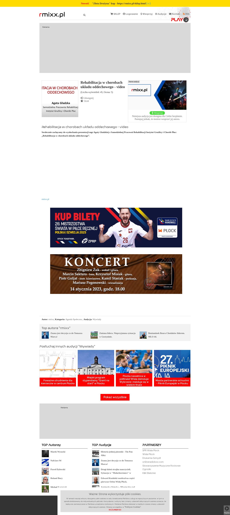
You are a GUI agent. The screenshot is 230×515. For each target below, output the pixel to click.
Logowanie (130, 14)
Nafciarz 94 (55, 460)
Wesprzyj (147, 14)
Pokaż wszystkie (115, 397)
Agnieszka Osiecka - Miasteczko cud (118, 487)
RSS (186, 14)
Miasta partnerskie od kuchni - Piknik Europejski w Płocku (172, 382)
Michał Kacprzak (58, 487)
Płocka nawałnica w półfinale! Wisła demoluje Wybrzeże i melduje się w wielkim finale (134, 380)
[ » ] (148, 3)
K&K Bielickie (149, 473)
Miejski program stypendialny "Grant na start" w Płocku (96, 380)
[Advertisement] (115, 48)
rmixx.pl (45, 199)
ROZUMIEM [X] (115, 510)
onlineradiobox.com (153, 462)
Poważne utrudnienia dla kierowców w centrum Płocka (58, 382)
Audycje (160, 14)
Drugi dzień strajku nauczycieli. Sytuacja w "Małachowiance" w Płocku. (116, 473)
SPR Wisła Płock (150, 450)
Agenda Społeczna (74, 319)
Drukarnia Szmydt (151, 458)
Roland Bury (56, 478)
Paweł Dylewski (57, 469)
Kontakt (174, 14)
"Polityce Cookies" (132, 507)
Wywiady (97, 319)
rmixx (51, 319)
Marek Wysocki (57, 452)
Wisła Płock (148, 454)
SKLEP (115, 14)
